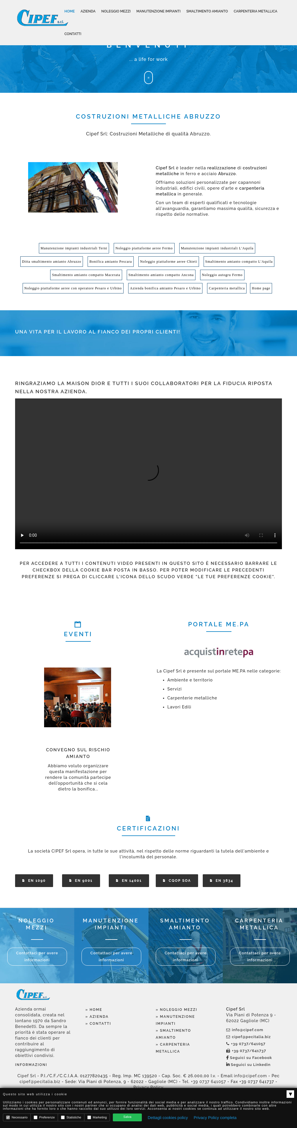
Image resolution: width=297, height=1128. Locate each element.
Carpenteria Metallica (255, 11)
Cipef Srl (26, 1075)
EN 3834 (221, 881)
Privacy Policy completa (215, 1117)
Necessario (17, 1117)
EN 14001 (129, 881)
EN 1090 (34, 881)
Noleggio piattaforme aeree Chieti (168, 262)
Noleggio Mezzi (116, 11)
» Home (94, 1010)
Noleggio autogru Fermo (222, 275)
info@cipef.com (244, 1030)
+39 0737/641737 (246, 1051)
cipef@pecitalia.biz (248, 1037)
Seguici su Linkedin (248, 1064)
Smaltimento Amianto (207, 11)
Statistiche (71, 1117)
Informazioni (31, 1065)
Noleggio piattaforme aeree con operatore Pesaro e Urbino (73, 288)
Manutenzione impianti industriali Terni (74, 248)
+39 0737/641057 (246, 1044)
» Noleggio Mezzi (176, 1010)
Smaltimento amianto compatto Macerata (86, 275)
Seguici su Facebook (249, 1058)
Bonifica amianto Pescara (110, 262)
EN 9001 (81, 881)
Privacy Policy (148, 1087)
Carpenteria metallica (227, 288)
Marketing (97, 1117)
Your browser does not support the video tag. (148, 473)
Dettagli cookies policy (168, 1117)
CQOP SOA (177, 881)
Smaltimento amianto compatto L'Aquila (239, 262)
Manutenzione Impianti (158, 11)
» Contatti (98, 1024)
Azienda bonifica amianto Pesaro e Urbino (165, 288)
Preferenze (44, 1117)
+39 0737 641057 (208, 1081)
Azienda (88, 11)
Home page (261, 288)
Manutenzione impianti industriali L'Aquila (217, 248)
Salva (127, 1117)
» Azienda (97, 1017)
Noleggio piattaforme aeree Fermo (144, 248)
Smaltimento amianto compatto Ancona (161, 275)
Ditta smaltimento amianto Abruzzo (52, 262)
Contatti (72, 34)
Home (69, 11)
